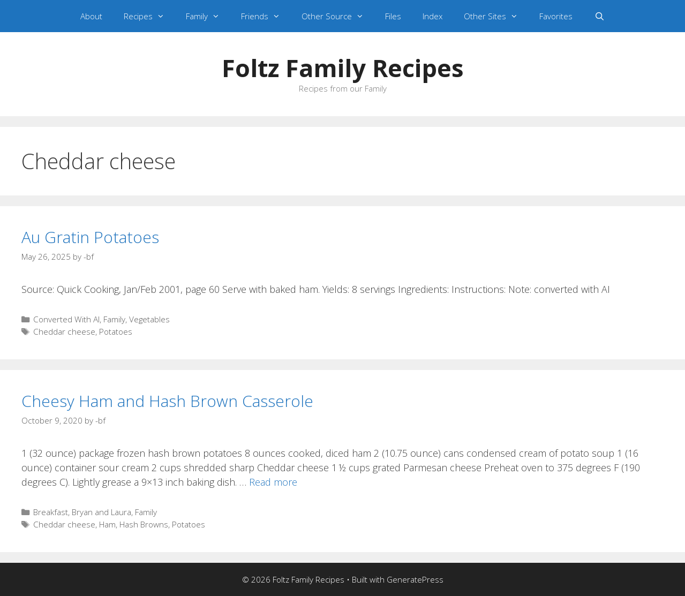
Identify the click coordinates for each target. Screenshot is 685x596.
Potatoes (115, 331)
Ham (107, 524)
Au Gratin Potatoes (90, 237)
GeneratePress (415, 579)
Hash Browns (143, 524)
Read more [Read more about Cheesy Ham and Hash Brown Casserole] (273, 482)
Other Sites (496, 16)
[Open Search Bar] (599, 16)
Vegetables (149, 319)
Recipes (149, 16)
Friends (266, 16)
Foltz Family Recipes (343, 67)
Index (432, 16)
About (91, 16)
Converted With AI (66, 319)
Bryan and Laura (101, 512)
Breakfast (50, 512)
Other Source (338, 16)
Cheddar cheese (64, 331)
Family (208, 16)
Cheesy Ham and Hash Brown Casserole (167, 401)
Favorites (556, 16)
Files (393, 16)
